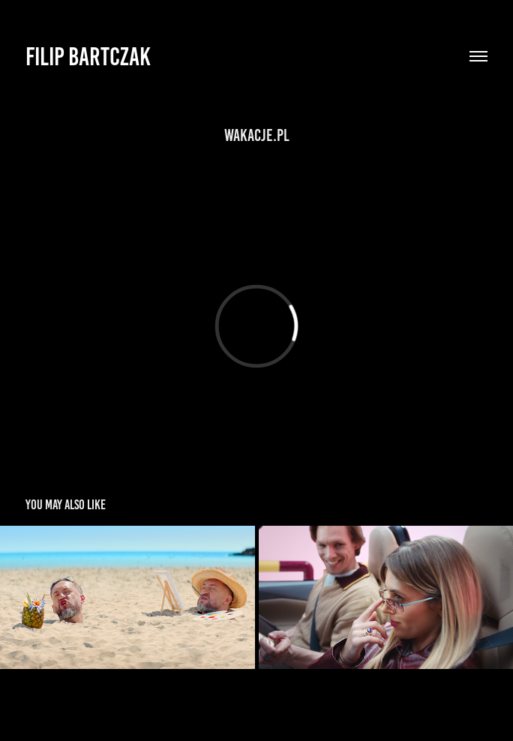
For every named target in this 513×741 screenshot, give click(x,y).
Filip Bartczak (88, 56)
